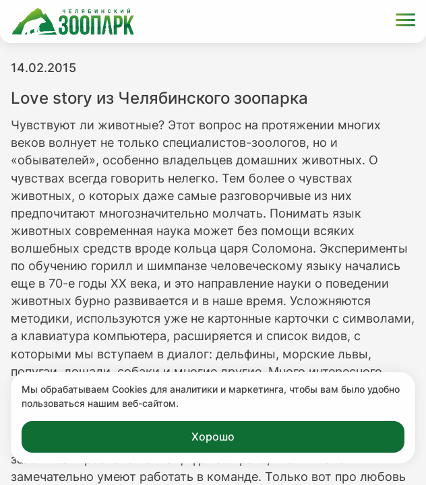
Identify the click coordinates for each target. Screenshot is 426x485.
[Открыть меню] (405, 22)
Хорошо (213, 436)
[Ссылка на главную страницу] (73, 21)
